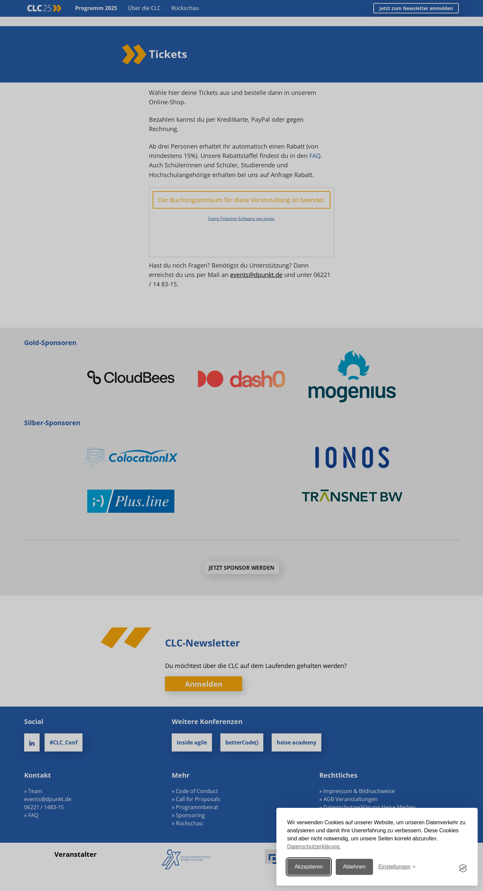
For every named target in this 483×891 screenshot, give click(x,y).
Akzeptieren (308, 867)
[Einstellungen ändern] (396, 866)
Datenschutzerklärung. (314, 846)
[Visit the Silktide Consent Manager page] (463, 867)
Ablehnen (354, 867)
